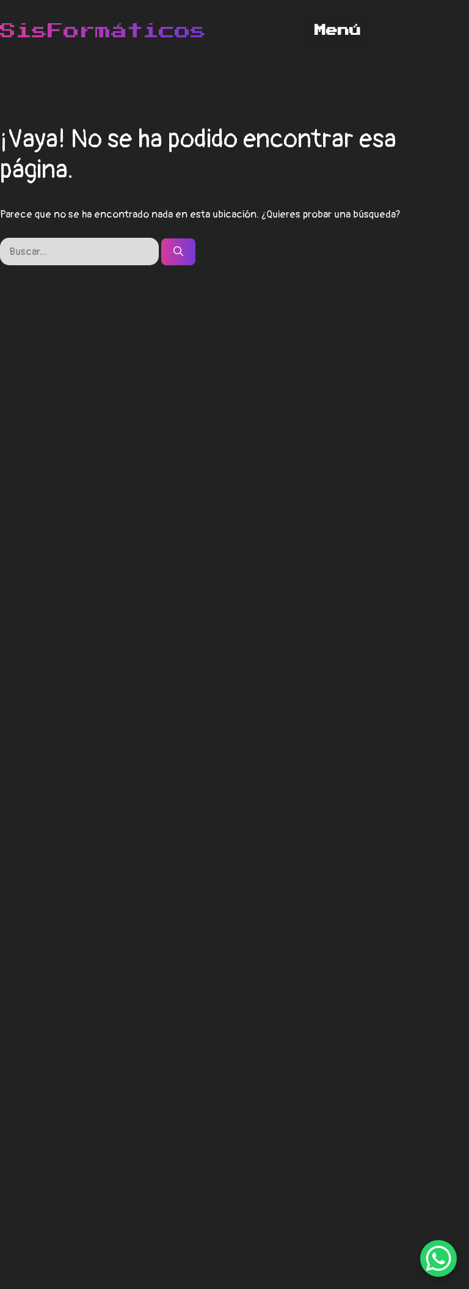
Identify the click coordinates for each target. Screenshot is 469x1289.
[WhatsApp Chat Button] (438, 1258)
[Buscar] (178, 251)
